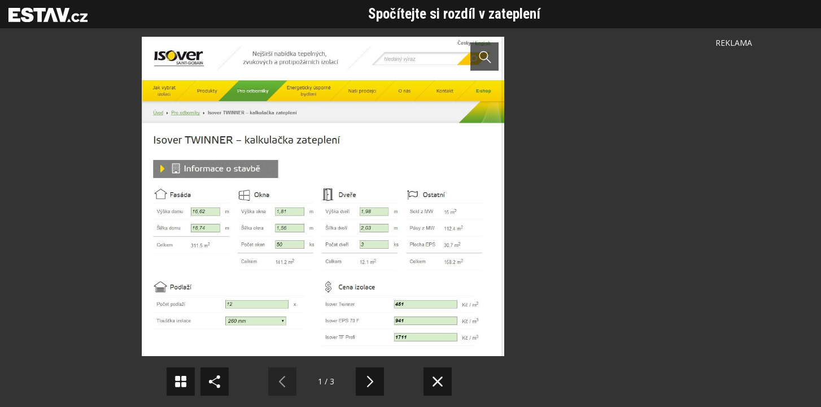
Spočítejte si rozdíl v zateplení (454, 14)
